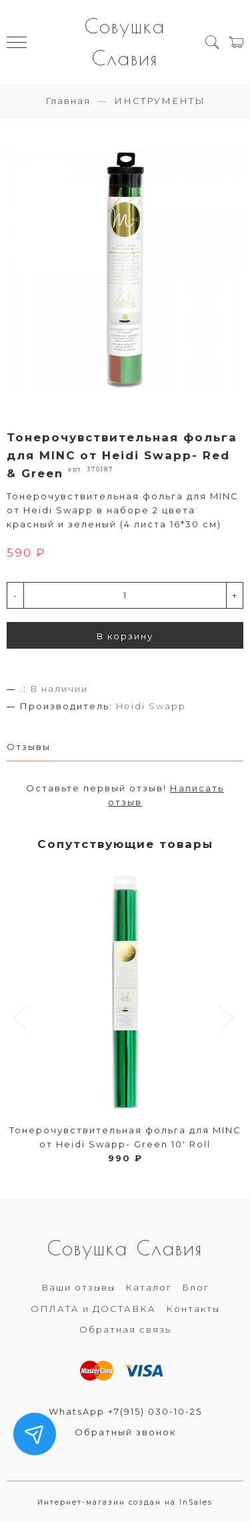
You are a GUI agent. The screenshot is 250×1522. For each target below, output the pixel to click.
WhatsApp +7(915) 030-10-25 (125, 1411)
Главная (68, 100)
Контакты (193, 1308)
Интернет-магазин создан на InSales (125, 1502)
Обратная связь (125, 1329)
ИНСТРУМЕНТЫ (159, 100)
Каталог (148, 1287)
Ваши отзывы (78, 1287)
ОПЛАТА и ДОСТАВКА (93, 1308)
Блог (195, 1287)
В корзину (125, 636)
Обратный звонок (125, 1432)
